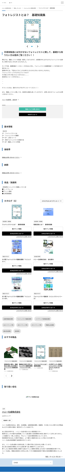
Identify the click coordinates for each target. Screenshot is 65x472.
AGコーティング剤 (8, 325)
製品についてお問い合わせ (32, 109)
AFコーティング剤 (36, 325)
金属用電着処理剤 (8, 319)
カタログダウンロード (17, 234)
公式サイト (6, 416)
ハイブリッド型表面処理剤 (43, 319)
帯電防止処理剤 (50, 325)
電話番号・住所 (7, 420)
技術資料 (17, 331)
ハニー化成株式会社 (11, 411)
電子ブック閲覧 (16, 229)
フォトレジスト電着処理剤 (24, 319)
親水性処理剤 (7, 331)
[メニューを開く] (62, 3)
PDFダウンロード (32, 114)
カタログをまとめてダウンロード (52, 201)
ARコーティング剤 (22, 325)
